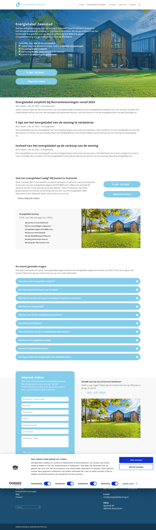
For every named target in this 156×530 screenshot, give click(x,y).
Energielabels (47, 149)
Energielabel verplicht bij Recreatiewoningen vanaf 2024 (55, 102)
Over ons (122, 5)
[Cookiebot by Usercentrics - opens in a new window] (15, 525)
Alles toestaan (136, 502)
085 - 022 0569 (36, 72)
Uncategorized (47, 106)
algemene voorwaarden (46, 452)
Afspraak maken (36, 81)
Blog (17, 494)
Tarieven (112, 5)
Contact (132, 5)
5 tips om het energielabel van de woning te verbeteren (55, 122)
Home (81, 5)
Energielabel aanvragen (96, 5)
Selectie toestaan (136, 509)
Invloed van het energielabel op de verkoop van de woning (57, 146)
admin (23, 106)
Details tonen (128, 525)
